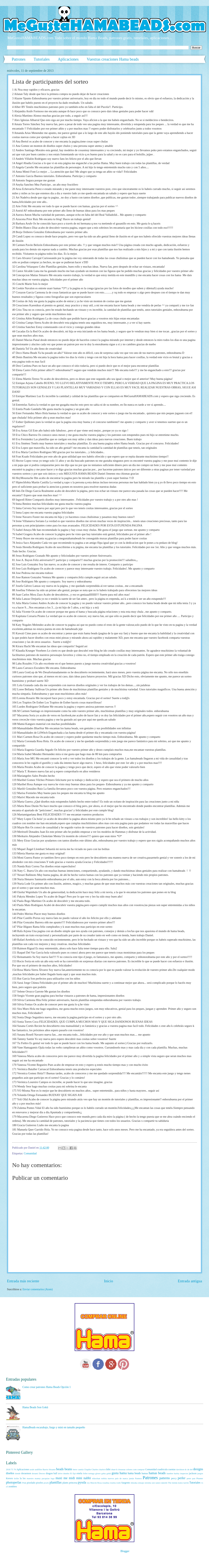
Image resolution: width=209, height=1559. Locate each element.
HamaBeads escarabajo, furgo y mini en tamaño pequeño (53, 1427)
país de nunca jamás (124, 1478)
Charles (95, 1469)
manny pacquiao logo (45, 1478)
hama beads (134, 1473)
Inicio (108, 1281)
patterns (164, 1478)
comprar (141, 1469)
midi (72, 1478)
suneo (158, 1483)
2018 (8, 1469)
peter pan (191, 1478)
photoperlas (13, 1482)
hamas (145, 1473)
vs (202, 1483)
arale (32, 1469)
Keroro (9, 1478)
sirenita (148, 1483)
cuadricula (162, 1469)
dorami (35, 1473)
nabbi (87, 1478)
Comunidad (30, 1153)
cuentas (172, 1469)
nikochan (96, 1478)
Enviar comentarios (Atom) (37, 1289)
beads (60, 1469)
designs (198, 1469)
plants (65, 1482)
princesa (73, 1482)
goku (103, 1473)
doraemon (26, 1473)
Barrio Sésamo (49, 1469)
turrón (186, 1483)
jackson (192, 1473)
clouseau (122, 1469)
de (188, 1469)
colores (129, 1469)
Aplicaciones (68, 59)
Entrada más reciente (23, 1281)
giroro (98, 1473)
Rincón (93, 1483)
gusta (115, 1473)
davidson (180, 1469)
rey (88, 1483)
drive (60, 1473)
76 (15, 1469)
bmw (75, 1469)
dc (186, 1469)
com (135, 1469)
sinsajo (141, 1483)
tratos (180, 1483)
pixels (46, 1483)
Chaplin (87, 1469)
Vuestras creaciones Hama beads (113, 59)
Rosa (99, 1483)
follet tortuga (89, 1473)
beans (68, 1469)
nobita (104, 1478)
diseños (10, 1473)
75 (12, 1469)
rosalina (105, 1483)
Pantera (138, 1478)
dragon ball (51, 1473)
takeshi (164, 1483)
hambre (170, 1473)
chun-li (114, 1469)
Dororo (42, 1473)
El (71, 1473)
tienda (174, 1483)
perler (182, 1478)
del (191, 1469)
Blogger (124, 1551)
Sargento (125, 1482)
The (169, 1483)
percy (174, 1478)
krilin (16, 1478)
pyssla (82, 1482)
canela (80, 1469)
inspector (184, 1473)
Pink (24, 1483)
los (24, 1478)
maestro (30, 1478)
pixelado (31, 1482)
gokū (108, 1473)
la (21, 1478)
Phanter (199, 1478)
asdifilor (38, 1469)
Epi (74, 1473)
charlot (102, 1469)
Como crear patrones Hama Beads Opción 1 (46, 1387)
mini (79, 1478)
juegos (200, 1473)
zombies (13, 1486)
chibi (107, 1469)
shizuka (134, 1483)
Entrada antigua (190, 1281)
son (153, 1483)
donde (18, 1473)
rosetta (113, 1483)
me (65, 1478)
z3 (7, 1486)
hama (123, 1473)
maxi (59, 1478)
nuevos (111, 1478)
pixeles (39, 1482)
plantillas (56, 1482)
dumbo (66, 1473)
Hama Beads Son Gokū (35, 1407)
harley (177, 1473)
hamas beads (157, 1473)
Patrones (18, 59)
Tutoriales (42, 59)
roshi (118, 1483)
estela (79, 1473)
